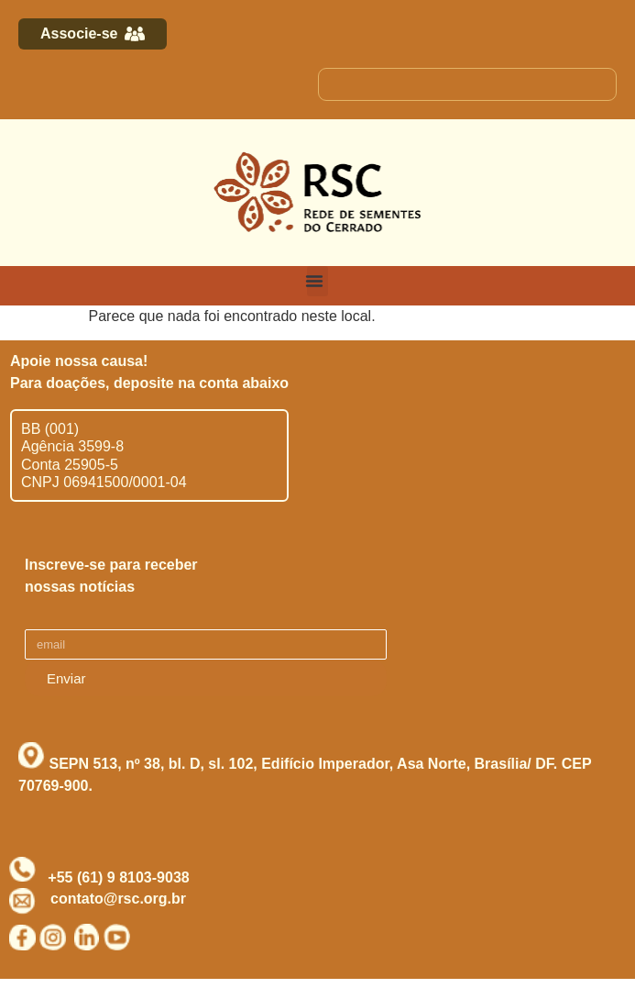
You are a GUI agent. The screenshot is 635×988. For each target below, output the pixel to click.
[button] (317, 281)
